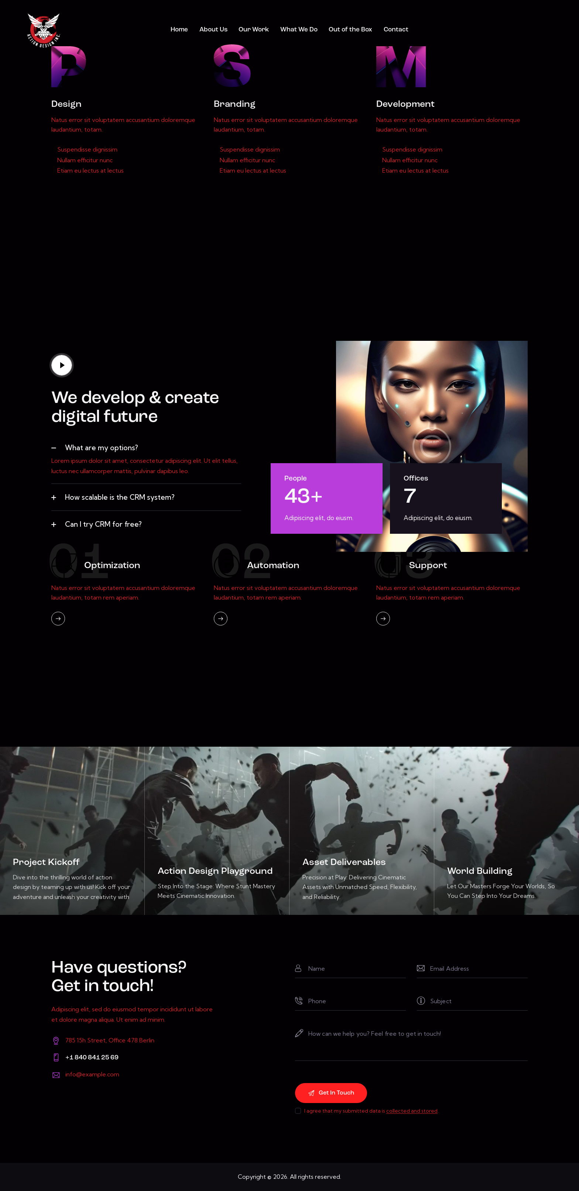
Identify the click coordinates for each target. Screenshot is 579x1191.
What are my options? (101, 447)
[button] (146, 447)
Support (428, 565)
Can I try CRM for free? (103, 524)
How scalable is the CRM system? (120, 497)
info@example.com (92, 1074)
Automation (273, 565)
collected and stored (412, 1111)
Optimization (112, 565)
